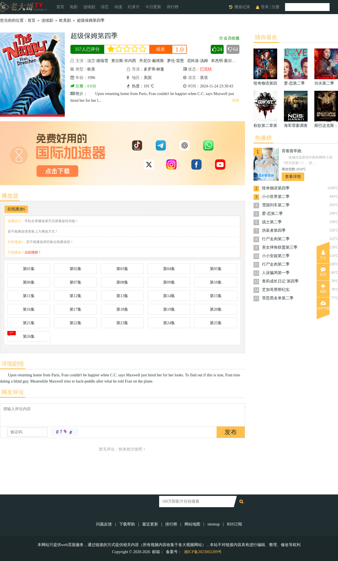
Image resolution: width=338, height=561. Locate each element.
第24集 (169, 323)
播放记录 (242, 7)
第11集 (28, 296)
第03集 (122, 269)
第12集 (75, 296)
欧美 (91, 69)
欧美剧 (65, 20)
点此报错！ (33, 252)
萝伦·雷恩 (175, 61)
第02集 (75, 269)
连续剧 (89, 7)
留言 (323, 272)
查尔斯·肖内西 (123, 61)
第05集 (216, 269)
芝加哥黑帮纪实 (276, 290)
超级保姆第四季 (90, 20)
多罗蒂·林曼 (154, 69)
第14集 (169, 296)
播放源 (9, 196)
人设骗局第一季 (276, 273)
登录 (265, 7)
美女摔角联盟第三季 (279, 247)
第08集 (122, 282)
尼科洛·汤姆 (197, 61)
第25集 (216, 323)
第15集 (216, 296)
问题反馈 (104, 524)
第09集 (169, 282)
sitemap (213, 524)
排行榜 (173, 7)
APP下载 (323, 305)
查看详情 (293, 177)
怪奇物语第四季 (276, 188)
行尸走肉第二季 (276, 239)
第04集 (169, 269)
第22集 (75, 323)
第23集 (122, 323)
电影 (74, 7)
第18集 (122, 309)
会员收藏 (229, 38)
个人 (323, 255)
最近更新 (150, 524)
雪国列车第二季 (276, 205)
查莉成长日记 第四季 (280, 281)
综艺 (105, 7)
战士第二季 (272, 222)
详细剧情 (12, 364)
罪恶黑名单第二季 (277, 298)
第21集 (29, 323)
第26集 (29, 336)
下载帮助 (127, 524)
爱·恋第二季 (272, 213)
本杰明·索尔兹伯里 (227, 61)
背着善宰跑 (291, 151)
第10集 (216, 282)
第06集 (29, 282)
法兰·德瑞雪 (97, 61)
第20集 (216, 309)
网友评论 (12, 392)
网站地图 (192, 524)
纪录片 (134, 7)
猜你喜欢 (266, 37)
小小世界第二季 (276, 197)
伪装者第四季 (274, 230)
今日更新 (153, 7)
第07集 (75, 282)
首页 (60, 7)
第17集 (75, 309)
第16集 (29, 309)
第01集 (29, 269)
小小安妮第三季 (276, 256)
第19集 (169, 309)
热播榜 (263, 138)
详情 (235, 100)
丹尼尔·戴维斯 (151, 61)
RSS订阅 (234, 524)
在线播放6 (16, 209)
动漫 (118, 7)
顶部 (323, 288)
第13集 (122, 296)
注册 (275, 7)
